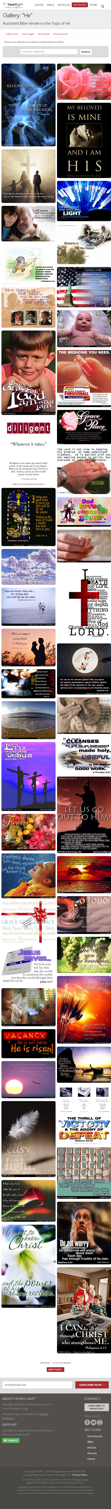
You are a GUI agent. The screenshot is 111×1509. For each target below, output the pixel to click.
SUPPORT (9, 1425)
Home (91, 1459)
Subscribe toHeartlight (96, 1407)
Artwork (79, 4)
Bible (50, 4)
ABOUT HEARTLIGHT (19, 1399)
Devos (39, 4)
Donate (11, 1441)
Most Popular (44, 34)
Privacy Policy (80, 1474)
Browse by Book (60, 34)
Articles (64, 4)
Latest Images (28, 34)
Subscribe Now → (92, 1384)
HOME (93, 4)
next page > (55, 1369)
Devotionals (94, 1436)
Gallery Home (12, 34)
